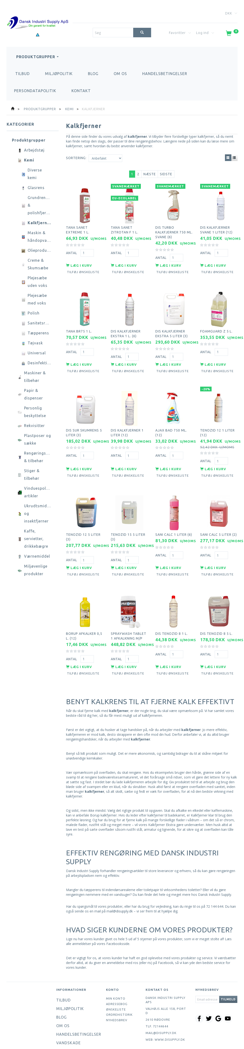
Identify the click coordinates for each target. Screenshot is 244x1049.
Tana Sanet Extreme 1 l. (77, 227)
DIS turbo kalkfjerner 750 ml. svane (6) (174, 229)
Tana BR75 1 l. (79, 323)
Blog (93, 73)
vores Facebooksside (113, 919)
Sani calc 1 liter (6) (173, 517)
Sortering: (76, 158)
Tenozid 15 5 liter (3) (128, 519)
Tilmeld (228, 974)
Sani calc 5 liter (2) (218, 517)
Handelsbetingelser (164, 73)
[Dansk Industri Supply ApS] (37, 15)
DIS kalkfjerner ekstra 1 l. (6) (126, 325)
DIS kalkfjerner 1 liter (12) (127, 419)
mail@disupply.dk (161, 1008)
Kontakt (81, 91)
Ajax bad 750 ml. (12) (171, 419)
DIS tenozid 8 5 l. (216, 611)
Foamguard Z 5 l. (216, 323)
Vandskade (68, 1018)
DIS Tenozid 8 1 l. (171, 611)
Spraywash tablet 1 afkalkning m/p (128, 613)
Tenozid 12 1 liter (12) (217, 419)
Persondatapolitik (35, 91)
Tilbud (22, 73)
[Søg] (142, 32)
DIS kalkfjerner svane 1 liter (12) (216, 227)
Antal (72, 250)
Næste (149, 174)
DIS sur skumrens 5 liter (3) (84, 419)
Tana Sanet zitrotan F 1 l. (124, 227)
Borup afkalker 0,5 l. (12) (84, 613)
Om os (120, 73)
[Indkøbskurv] (232, 34)
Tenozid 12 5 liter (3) (83, 519)
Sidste (166, 174)
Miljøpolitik (59, 73)
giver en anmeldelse (109, 938)
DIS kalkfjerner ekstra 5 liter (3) (171, 325)
